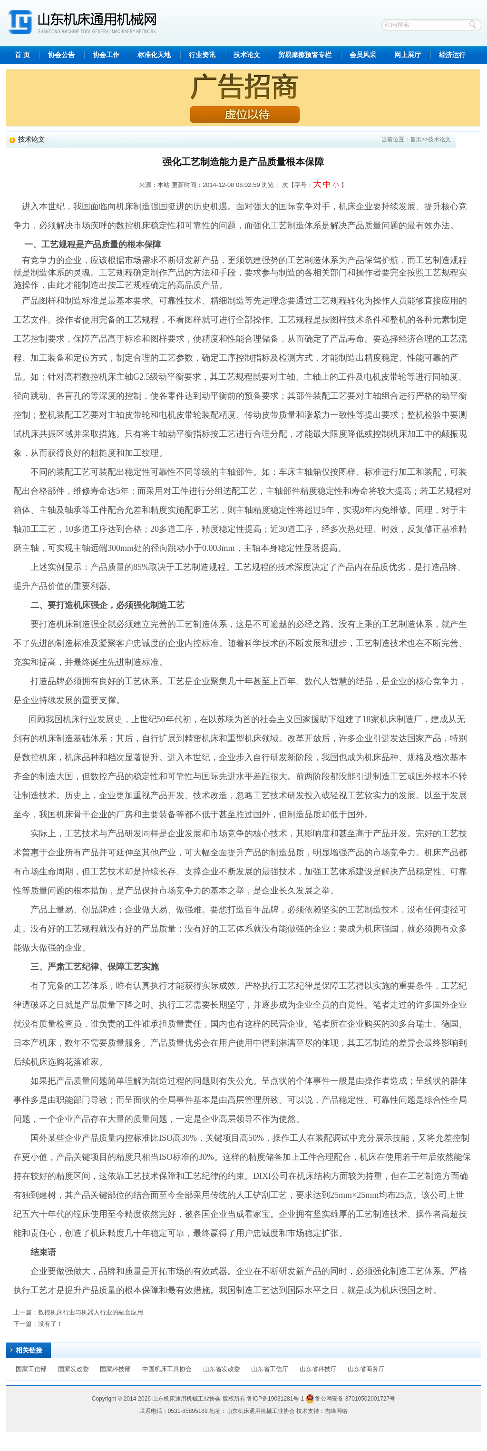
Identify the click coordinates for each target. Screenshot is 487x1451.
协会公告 (61, 55)
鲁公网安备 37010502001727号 (350, 1398)
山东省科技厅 (318, 1369)
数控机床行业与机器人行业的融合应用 (90, 1312)
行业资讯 (202, 55)
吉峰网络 (336, 1411)
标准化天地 (154, 55)
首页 (415, 139)
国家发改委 (73, 1369)
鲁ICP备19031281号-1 (275, 1398)
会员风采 (363, 55)
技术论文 (247, 55)
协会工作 (106, 55)
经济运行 (452, 55)
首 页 (22, 55)
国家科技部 (115, 1369)
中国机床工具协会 (167, 1369)
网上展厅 (407, 55)
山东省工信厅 (269, 1369)
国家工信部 (31, 1369)
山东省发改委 (221, 1369)
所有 (239, 1398)
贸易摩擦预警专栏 (304, 55)
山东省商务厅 (366, 1369)
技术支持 (307, 1411)
